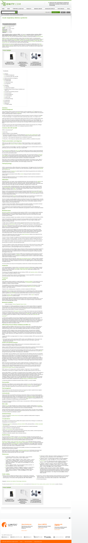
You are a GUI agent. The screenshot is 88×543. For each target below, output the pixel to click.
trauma (26, 441)
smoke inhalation (19, 442)
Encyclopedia (6, 14)
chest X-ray (17, 150)
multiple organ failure (38, 40)
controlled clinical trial (15, 415)
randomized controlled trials (23, 450)
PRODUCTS (28, 8)
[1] (33, 111)
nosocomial (13, 292)
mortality (27, 313)
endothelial (6, 169)
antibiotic (8, 290)
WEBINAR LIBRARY (38, 8)
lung (8, 36)
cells (9, 169)
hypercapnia (35, 314)
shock (3, 144)
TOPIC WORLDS (61, 8)
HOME (3, 8)
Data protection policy (38, 541)
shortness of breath (14, 143)
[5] (6, 225)
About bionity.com (26, 524)
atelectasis (4, 316)
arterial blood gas (6, 150)
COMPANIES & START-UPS (18, 8)
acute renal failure (9, 429)
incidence (19, 112)
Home (2, 14)
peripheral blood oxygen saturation (8, 367)
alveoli (40, 191)
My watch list (48, 12)
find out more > (24, 530)
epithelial (41, 168)
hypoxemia (22, 40)
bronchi (14, 195)
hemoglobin (39, 405)
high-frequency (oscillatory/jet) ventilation (29, 378)
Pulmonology (18, 481)
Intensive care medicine (11, 481)
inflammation (4, 39)
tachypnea (20, 143)
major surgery (4, 442)
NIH (5, 225)
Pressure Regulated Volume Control (19, 304)
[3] (40, 116)
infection (8, 294)
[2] (2, 116)
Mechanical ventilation (6, 212)
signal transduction (25, 234)
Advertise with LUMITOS (58, 525)
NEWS (8, 8)
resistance (18, 254)
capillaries (39, 181)
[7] (6, 315)
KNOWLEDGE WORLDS (50, 8)
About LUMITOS (42, 524)
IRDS (24, 35)
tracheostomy (29, 282)
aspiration (23, 441)
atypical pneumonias (31, 286)
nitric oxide (7, 405)
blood (14, 188)
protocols (10, 295)
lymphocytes (13, 171)
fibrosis (14, 189)
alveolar (21, 173)
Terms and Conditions (28, 541)
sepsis (32, 294)
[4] (21, 223)
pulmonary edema (39, 36)
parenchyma (13, 39)
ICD (3, 27)
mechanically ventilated (22, 437)
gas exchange (26, 39)
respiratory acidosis (34, 272)
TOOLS (68, 8)
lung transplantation (15, 443)
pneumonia (16, 441)
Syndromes (24, 481)
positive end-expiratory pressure (25, 258)
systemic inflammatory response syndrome (24, 268)
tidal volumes (12, 224)
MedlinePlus (4, 31)
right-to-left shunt (35, 192)
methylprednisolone (31, 396)
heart (41, 350)
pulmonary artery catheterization (32, 134)
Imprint (21, 541)
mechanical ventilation (31, 41)
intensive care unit (5, 42)
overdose (31, 442)
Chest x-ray (6, 26)
